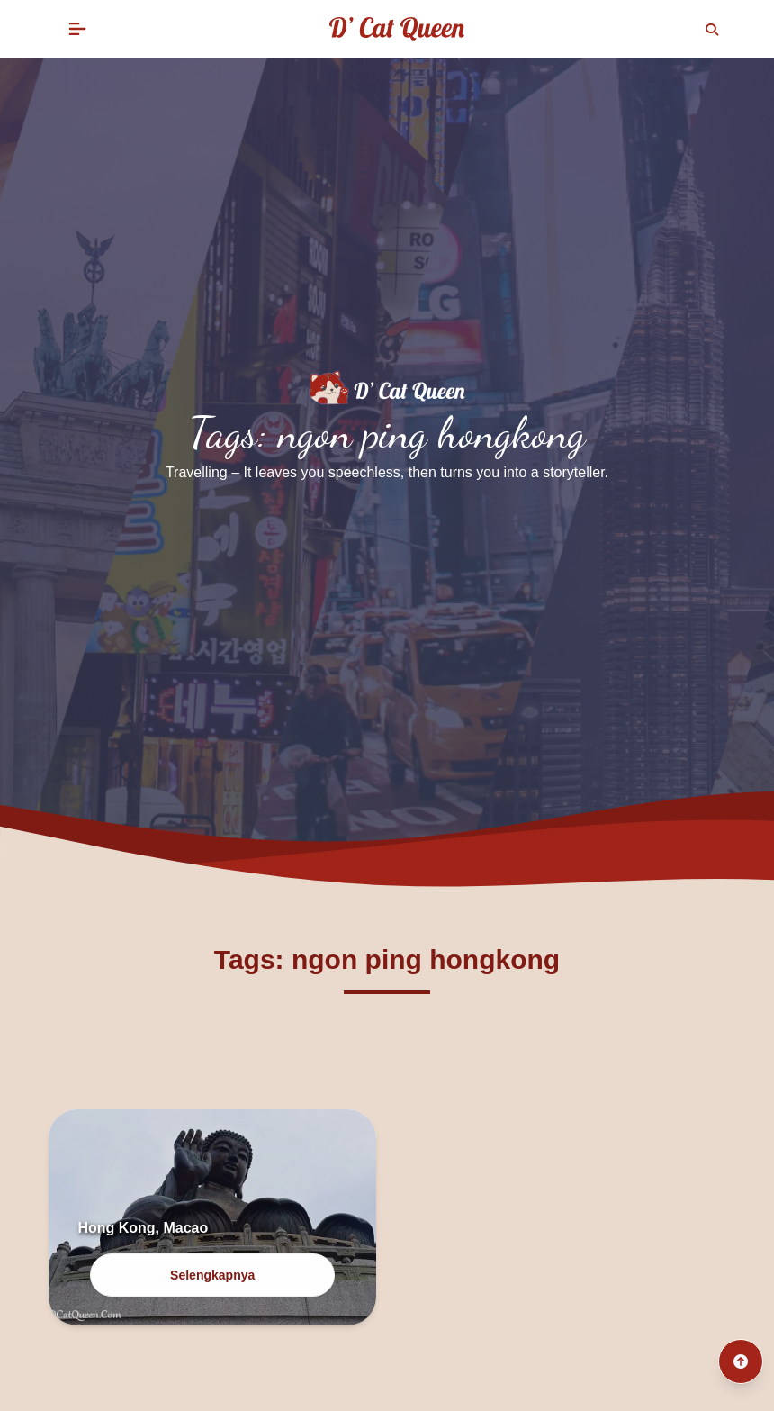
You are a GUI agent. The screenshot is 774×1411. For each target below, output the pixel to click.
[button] (77, 28)
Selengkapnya (212, 1275)
